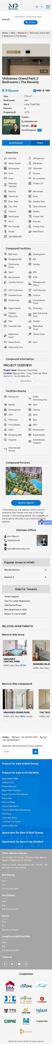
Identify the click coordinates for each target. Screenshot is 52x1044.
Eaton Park (7, 798)
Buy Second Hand (10, 889)
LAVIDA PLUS (8, 782)
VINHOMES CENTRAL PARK (11, 660)
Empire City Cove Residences (15, 794)
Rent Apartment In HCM (15, 609)
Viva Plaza (6, 814)
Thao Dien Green (9, 818)
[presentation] (7, 60)
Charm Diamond (9, 786)
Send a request (26, 503)
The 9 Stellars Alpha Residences (16, 810)
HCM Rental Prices (13, 605)
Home (5, 33)
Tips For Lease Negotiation (17, 601)
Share (40, 143)
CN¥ (47, 90)
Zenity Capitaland (10, 806)
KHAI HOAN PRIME (10, 779)
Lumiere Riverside (9, 826)
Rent (13, 33)
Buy (3, 885)
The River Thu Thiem (11, 822)
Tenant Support (11, 596)
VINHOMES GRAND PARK (16, 712)
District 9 (22, 33)
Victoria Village (8, 802)
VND (39, 90)
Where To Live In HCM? (15, 614)
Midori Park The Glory (11, 790)
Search (31, 22)
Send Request (16, 143)
